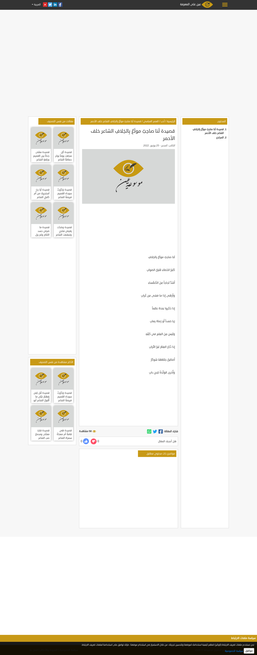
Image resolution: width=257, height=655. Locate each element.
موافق (249, 651)
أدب (163, 121)
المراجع (220, 137)
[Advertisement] (128, 36)
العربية (37, 4)
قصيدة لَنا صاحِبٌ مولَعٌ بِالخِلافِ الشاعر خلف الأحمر (115, 121)
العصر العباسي (151, 121)
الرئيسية (171, 121)
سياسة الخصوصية (234, 651)
